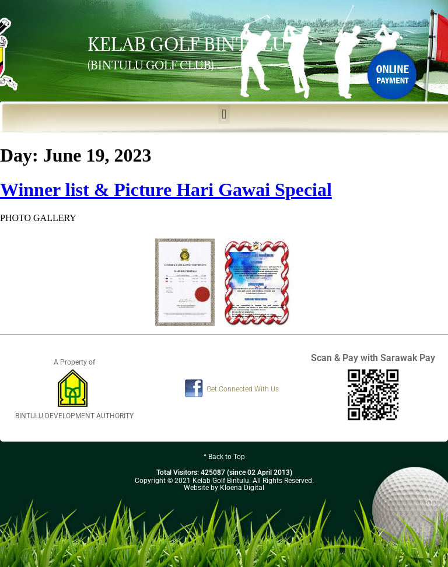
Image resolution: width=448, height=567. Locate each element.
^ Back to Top (224, 457)
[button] (223, 114)
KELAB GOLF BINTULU (187, 44)
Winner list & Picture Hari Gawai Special (166, 189)
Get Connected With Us (242, 389)
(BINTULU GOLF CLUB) (151, 65)
